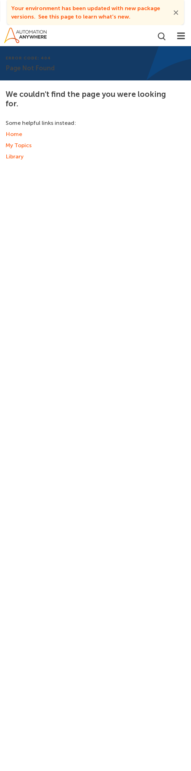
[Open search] (161, 35)
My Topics (19, 145)
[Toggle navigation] (181, 35)
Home (14, 134)
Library (14, 156)
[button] (176, 12)
